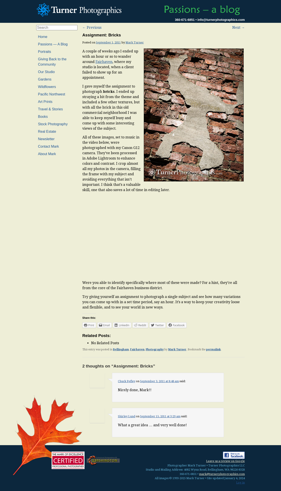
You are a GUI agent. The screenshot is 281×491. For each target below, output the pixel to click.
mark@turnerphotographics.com (222, 474)
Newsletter (46, 139)
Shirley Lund (126, 416)
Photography (155, 349)
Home (42, 37)
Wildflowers (47, 87)
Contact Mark (48, 146)
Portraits (44, 52)
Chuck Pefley (126, 381)
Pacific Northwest (51, 94)
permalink (213, 349)
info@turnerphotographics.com (221, 20)
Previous (91, 27)
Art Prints (45, 102)
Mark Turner (135, 42)
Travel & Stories (50, 109)
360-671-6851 (185, 20)
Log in (240, 482)
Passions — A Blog (53, 44)
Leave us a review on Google (225, 461)
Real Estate (47, 131)
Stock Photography (53, 124)
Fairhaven (103, 62)
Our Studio (46, 72)
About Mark (47, 154)
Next (238, 27)
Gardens (44, 79)
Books (43, 116)
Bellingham (121, 349)
